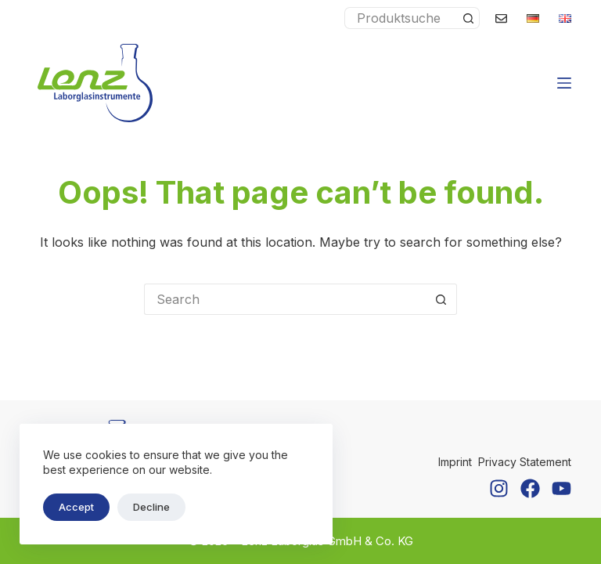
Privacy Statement (524, 461)
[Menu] (564, 83)
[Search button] (469, 18)
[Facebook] (530, 488)
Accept (76, 507)
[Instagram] (499, 488)
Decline (151, 507)
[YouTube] (561, 488)
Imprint (455, 461)
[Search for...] (401, 18)
